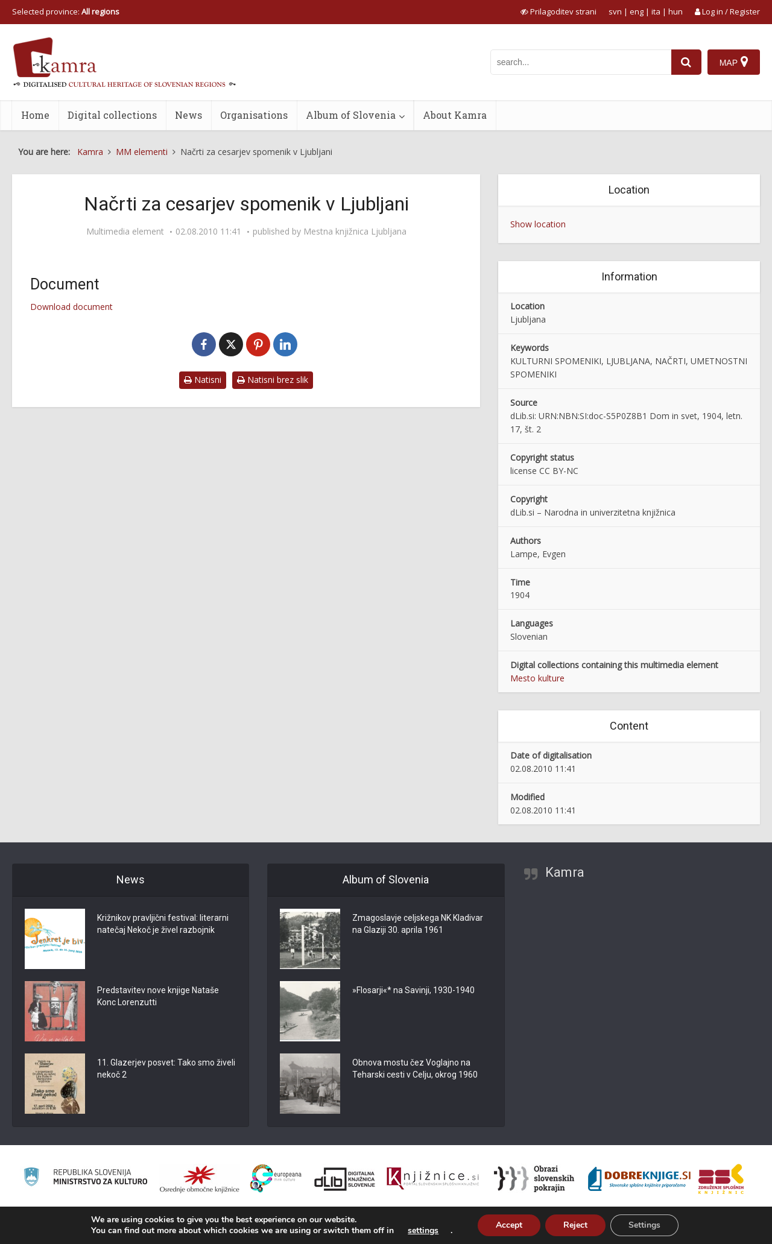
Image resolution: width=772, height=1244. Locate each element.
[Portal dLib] (345, 1179)
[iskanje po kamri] (580, 62)
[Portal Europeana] (276, 1178)
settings (423, 1230)
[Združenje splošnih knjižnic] (721, 1179)
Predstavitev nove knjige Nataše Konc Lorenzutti (158, 996)
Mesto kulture (537, 678)
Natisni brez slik (272, 379)
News (188, 115)
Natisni (202, 379)
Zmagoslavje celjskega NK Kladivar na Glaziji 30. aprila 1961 (417, 924)
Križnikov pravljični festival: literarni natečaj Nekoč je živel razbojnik (163, 924)
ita (655, 11)
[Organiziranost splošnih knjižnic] (199, 1179)
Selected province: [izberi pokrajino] (65, 11)
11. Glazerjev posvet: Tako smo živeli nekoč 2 (166, 1068)
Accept (509, 1225)
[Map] (733, 62)
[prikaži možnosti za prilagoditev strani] (558, 11)
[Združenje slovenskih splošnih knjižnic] (432, 1179)
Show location (538, 224)
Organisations (254, 115)
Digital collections (112, 115)
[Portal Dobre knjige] (639, 1179)
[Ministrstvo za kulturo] (85, 1179)
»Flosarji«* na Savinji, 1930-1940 (413, 990)
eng (637, 11)
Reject (575, 1225)
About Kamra (455, 115)
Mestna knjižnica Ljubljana (355, 231)
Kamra (564, 872)
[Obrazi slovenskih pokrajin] (534, 1179)
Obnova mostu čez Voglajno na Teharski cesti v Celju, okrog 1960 (415, 1068)
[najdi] (686, 62)
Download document (71, 306)
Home (35, 115)
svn (615, 11)
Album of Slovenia (351, 115)
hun (675, 11)
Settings (644, 1225)
